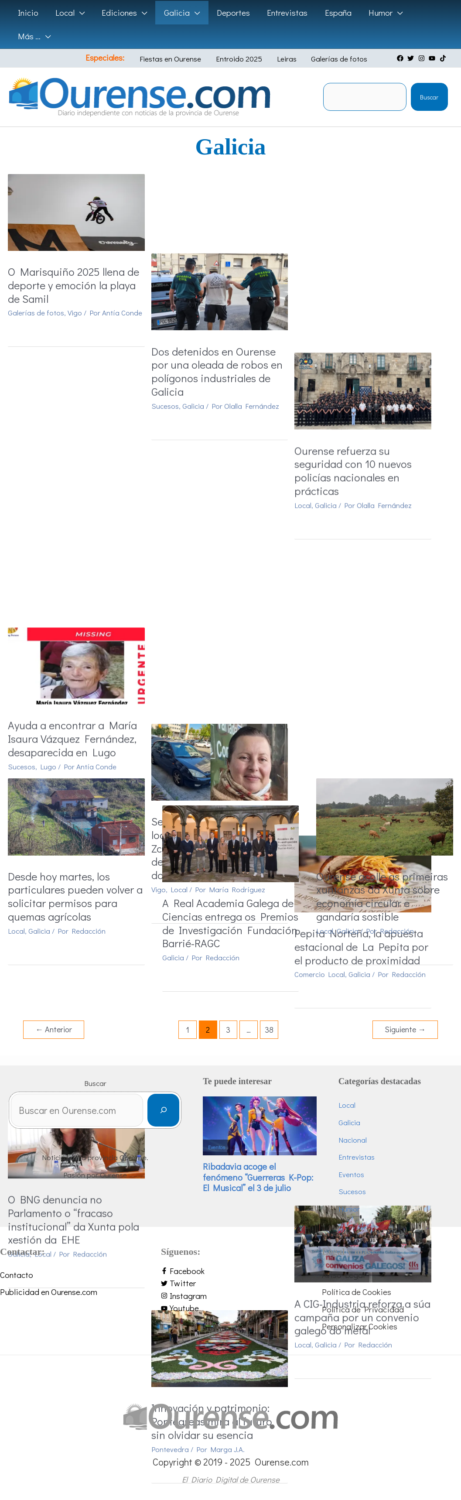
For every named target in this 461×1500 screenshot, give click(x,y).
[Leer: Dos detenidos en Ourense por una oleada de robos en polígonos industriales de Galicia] (230, 211)
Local (324, 326)
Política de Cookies (356, 1291)
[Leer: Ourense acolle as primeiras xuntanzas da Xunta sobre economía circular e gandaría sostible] (384, 816)
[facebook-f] (230, 1271)
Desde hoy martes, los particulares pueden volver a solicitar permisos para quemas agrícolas (75, 897)
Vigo (75, 313)
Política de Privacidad (363, 1309)
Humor (349, 1209)
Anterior (53, 1029)
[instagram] (422, 58)
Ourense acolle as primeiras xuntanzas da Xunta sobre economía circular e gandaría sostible (381, 897)
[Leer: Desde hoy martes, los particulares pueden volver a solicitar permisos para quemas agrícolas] (76, 815)
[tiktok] (444, 58)
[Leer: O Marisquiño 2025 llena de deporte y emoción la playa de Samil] (76, 211)
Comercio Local (341, 523)
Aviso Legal (343, 1274)
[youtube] (433, 58)
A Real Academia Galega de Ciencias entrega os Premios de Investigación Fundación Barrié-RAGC (230, 923)
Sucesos (175, 326)
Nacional (352, 1140)
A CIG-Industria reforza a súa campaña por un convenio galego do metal (384, 693)
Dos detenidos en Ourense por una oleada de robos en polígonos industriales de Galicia (227, 291)
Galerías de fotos (332, 59)
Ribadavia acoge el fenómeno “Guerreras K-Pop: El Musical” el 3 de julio (258, 1177)
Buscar (429, 97)
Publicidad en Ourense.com (48, 1291)
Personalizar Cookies (359, 1326)
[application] (79, 12)
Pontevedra (180, 747)
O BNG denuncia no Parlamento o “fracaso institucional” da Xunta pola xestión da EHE (73, 686)
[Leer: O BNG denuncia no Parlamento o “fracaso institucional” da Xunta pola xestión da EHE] (76, 605)
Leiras (284, 59)
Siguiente (405, 1029)
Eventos (216, 1147)
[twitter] (411, 58)
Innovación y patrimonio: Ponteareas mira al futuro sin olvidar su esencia (222, 719)
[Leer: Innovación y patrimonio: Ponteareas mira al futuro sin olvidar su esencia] (230, 645)
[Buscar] (163, 1110)
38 (269, 1029)
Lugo (48, 510)
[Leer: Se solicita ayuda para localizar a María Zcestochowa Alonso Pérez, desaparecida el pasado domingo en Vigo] (230, 421)
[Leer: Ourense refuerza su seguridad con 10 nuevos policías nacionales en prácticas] (384, 211)
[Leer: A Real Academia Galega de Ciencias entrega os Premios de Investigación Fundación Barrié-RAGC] (230, 842)
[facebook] (401, 58)
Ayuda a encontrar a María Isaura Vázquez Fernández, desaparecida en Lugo (72, 482)
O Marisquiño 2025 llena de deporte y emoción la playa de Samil (73, 285)
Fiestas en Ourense (175, 59)
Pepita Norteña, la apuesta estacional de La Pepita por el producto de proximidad (383, 495)
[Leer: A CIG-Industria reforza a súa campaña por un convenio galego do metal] (384, 619)
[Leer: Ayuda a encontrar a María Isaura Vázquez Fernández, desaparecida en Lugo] (76, 408)
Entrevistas (356, 1157)
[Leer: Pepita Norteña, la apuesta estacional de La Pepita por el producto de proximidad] (384, 421)
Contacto (16, 1274)
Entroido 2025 (240, 59)
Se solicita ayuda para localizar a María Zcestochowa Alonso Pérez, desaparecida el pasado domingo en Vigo (226, 509)
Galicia (204, 326)
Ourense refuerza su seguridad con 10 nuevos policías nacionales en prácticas (374, 291)
